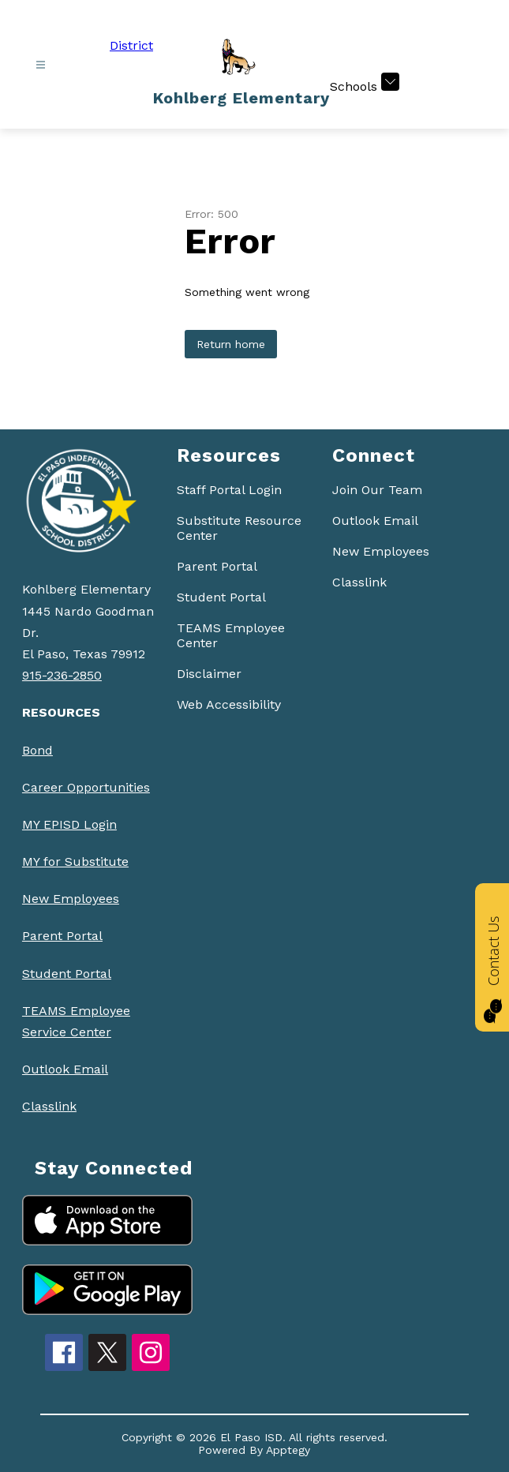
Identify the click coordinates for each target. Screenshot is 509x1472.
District (131, 45)
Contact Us (493, 951)
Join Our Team (377, 489)
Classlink (49, 1106)
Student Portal (66, 973)
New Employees (70, 898)
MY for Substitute (75, 861)
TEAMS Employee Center (231, 635)
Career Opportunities (86, 787)
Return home (230, 344)
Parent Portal (62, 935)
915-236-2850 (62, 675)
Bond (37, 750)
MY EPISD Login (69, 824)
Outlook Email (65, 1069)
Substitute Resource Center (239, 528)
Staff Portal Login (229, 489)
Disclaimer (209, 673)
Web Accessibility (229, 704)
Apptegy (288, 1450)
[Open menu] (41, 65)
